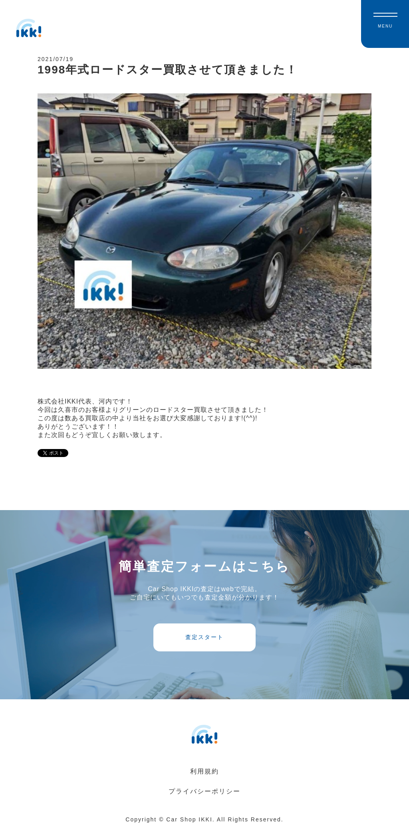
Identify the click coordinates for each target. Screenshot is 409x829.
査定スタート (204, 637)
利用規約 (204, 771)
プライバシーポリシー (204, 791)
